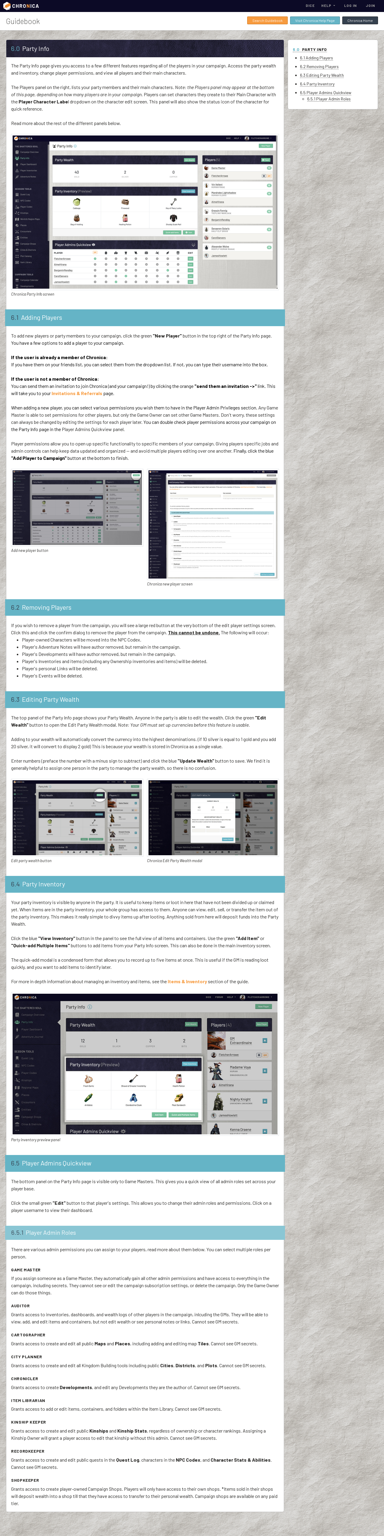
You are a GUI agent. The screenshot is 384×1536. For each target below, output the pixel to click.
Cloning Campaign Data (30, 92)
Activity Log (21, 385)
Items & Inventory (25, 139)
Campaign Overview (27, 81)
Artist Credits (22, 396)
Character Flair (24, 361)
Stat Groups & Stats (29, 338)
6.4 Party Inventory (335, 83)
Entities (16, 233)
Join (370, 5)
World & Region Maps (29, 198)
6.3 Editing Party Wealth (340, 75)
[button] (328, 5)
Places (16, 209)
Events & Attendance (29, 291)
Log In (350, 5)
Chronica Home (360, 20)
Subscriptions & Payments (33, 69)
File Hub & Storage (27, 303)
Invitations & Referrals (30, 373)
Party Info (18, 104)
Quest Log (18, 162)
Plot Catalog (22, 268)
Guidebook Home (24, 34)
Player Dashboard (25, 116)
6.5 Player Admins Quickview (343, 92)
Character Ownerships (29, 127)
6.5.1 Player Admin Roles (347, 98)
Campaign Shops (25, 244)
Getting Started (23, 46)
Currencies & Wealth (28, 314)
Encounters (20, 221)
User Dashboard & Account (33, 57)
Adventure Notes (25, 151)
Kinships (17, 186)
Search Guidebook (267, 20)
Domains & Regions (27, 256)
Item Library (20, 279)
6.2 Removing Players (337, 66)
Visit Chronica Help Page (315, 20)
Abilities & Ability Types (31, 350)
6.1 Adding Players (334, 57)
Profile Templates (26, 326)
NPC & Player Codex (28, 174)
